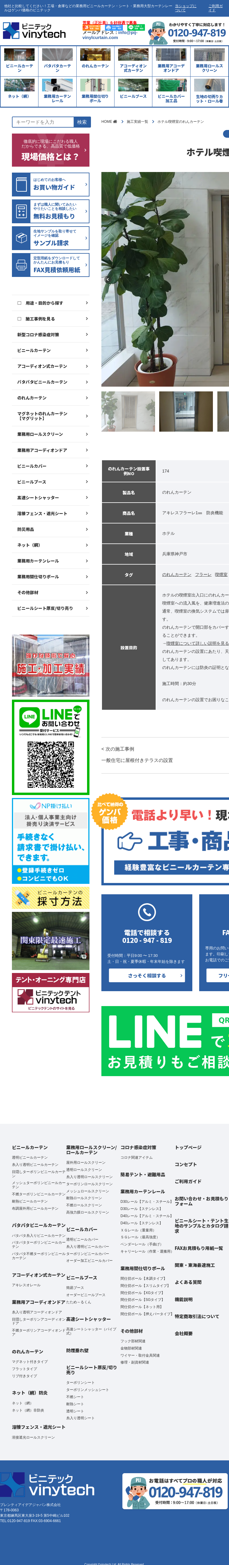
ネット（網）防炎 (30, 1392)
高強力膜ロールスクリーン (87, 1212)
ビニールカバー (32, 466)
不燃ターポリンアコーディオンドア (39, 1332)
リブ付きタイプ (24, 1376)
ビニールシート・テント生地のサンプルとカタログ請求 (201, 1225)
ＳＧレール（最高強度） (140, 1237)
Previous (108, 279)
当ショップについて (185, 8)
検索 (82, 122)
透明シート (75, 1411)
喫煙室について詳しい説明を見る (197, 643)
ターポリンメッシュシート (87, 1390)
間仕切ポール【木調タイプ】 (143, 1278)
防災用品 (25, 529)
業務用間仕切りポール (38, 576)
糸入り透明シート (80, 1418)
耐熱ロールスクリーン (84, 1198)
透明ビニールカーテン (30, 1157)
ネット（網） (29, 545)
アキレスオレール (26, 1285)
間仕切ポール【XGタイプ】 (142, 1293)
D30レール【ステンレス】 (141, 1209)
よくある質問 (188, 1282)
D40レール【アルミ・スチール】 (147, 1216)
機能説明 (184, 1299)
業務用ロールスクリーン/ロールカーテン (91, 1149)
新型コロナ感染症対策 (38, 334)
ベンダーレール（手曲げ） (141, 1244)
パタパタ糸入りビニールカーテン (39, 1236)
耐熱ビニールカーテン (30, 1201)
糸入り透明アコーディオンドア (37, 1312)
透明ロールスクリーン (84, 1170)
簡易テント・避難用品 (142, 1174)
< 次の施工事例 (137, 755)
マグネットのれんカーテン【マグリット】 (42, 415)
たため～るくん (78, 1302)
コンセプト (186, 1164)
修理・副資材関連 (134, 1362)
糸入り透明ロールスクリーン (89, 1177)
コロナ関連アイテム (136, 1157)
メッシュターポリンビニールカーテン (39, 1185)
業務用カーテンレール (38, 561)
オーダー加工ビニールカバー (89, 1261)
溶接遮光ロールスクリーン (33, 1437)
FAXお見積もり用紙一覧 (199, 1248)
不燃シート (75, 1397)
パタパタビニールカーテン (42, 382)
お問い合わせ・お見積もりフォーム (201, 1201)
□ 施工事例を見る (36, 319)
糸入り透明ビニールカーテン (35, 1165)
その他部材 (27, 592)
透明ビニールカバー (82, 1239)
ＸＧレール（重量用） (138, 1230)
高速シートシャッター (38, 498)
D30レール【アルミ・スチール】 (147, 1202)
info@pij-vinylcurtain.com (110, 35)
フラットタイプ (24, 1369)
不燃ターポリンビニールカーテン (39, 1194)
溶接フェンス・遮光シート (42, 513)
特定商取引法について (197, 1316)
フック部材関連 (133, 1341)
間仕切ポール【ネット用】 (141, 1307)
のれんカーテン (32, 398)
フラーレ (203, 574)
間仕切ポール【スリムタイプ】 (145, 1286)
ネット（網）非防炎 (28, 1410)
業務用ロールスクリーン (40, 434)
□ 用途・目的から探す (40, 303)
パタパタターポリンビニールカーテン (39, 1244)
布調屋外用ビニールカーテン (35, 1208)
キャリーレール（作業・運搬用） (147, 1251)
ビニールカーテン (34, 350)
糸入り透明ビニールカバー (87, 1247)
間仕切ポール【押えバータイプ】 (147, 1314)
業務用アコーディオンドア (42, 450)
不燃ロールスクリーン (84, 1205)
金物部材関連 (131, 1348)
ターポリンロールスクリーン (89, 1184)
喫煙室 (221, 574)
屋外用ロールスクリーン (86, 1162)
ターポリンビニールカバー (87, 1254)
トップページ (188, 1147)
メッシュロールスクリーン (87, 1191)
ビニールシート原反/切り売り (45, 608)
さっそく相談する (147, 975)
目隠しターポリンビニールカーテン (39, 1174)
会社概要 (184, 1333)
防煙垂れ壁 (77, 1350)
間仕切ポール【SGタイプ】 (142, 1300)
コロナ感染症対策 (138, 1147)
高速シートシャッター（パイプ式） (91, 1331)
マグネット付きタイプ (30, 1362)
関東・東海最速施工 (195, 1265)
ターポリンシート (80, 1382)
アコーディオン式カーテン (42, 366)
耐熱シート (75, 1404)
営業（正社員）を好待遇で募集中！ (110, 25)
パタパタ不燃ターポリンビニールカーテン (39, 1256)
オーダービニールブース (86, 1295)
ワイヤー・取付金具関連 (140, 1355)
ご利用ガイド (215, 8)
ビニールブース (31, 482)
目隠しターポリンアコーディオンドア (39, 1321)
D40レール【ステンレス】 (141, 1223)
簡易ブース (75, 1288)
